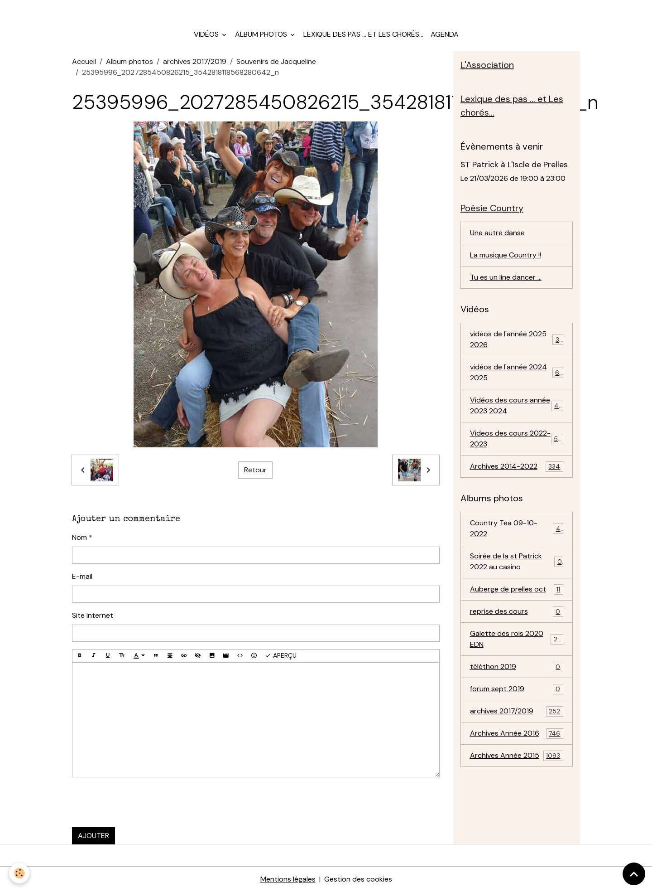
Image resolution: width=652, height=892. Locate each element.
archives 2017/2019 (194, 61)
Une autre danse (497, 233)
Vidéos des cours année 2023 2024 (517, 405)
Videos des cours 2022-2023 (517, 438)
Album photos (262, 34)
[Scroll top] (634, 874)
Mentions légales (288, 879)
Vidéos (207, 34)
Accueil (84, 61)
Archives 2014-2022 (517, 466)
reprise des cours (517, 611)
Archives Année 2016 (517, 733)
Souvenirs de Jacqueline (276, 61)
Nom (79, 537)
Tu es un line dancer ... (506, 277)
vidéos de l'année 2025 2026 (517, 339)
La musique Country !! (505, 255)
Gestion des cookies (358, 879)
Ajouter (93, 835)
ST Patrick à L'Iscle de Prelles (514, 165)
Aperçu (281, 655)
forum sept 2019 (517, 689)
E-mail (82, 576)
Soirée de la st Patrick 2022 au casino (517, 561)
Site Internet (92, 615)
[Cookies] (19, 873)
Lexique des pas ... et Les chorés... (363, 34)
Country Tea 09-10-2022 (517, 528)
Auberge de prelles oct (517, 589)
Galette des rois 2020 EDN (517, 639)
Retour (255, 470)
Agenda (445, 34)
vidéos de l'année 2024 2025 (517, 372)
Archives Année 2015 (517, 756)
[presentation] (141, 802)
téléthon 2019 (517, 667)
